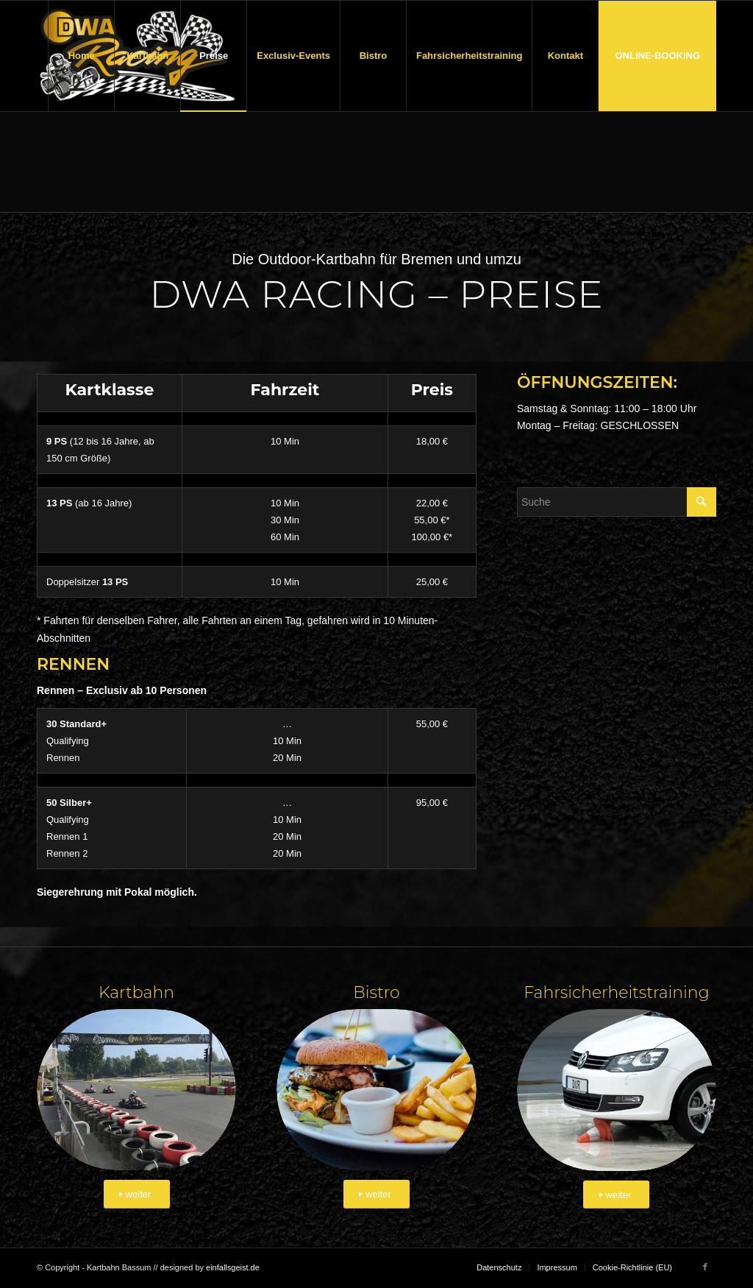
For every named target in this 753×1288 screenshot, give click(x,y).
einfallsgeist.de (233, 1267)
